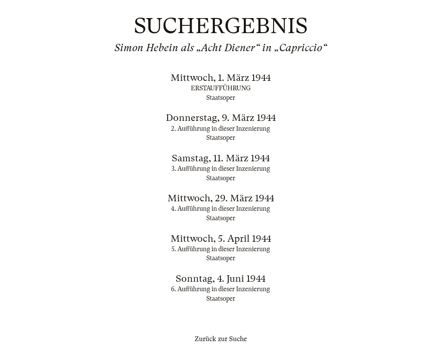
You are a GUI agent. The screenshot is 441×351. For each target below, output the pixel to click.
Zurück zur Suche (221, 339)
